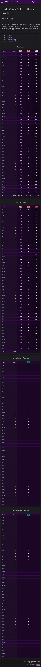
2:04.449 (14, 187)
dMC (3, 157)
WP (3, 57)
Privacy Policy (37, 664)
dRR (3, 163)
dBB (3, 193)
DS (2, 80)
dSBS (3, 190)
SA (2, 78)
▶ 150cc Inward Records (8, 39)
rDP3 (3, 116)
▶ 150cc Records (6, 35)
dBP (3, 172)
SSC (3, 60)
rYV (3, 134)
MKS (3, 54)
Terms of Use (30, 664)
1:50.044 (14, 54)
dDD (3, 154)
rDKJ (3, 122)
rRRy (3, 119)
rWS (3, 125)
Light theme (37, 665)
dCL (3, 175)
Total (3, 196)
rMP (3, 131)
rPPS (3, 140)
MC (3, 66)
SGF (3, 75)
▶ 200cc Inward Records (8, 41)
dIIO (3, 166)
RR (3, 98)
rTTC (3, 137)
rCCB (3, 107)
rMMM (3, 101)
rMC (3, 104)
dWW (3, 178)
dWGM (4, 160)
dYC (3, 148)
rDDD (3, 113)
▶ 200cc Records (6, 37)
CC (3, 89)
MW (3, 86)
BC (3, 95)
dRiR (3, 187)
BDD (3, 92)
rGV (3, 143)
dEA (3, 151)
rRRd (3, 145)
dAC (3, 181)
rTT (3, 110)
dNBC (3, 184)
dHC (3, 169)
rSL (3, 128)
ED (2, 83)
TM (3, 72)
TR (2, 63)
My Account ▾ (36, 2)
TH (3, 69)
